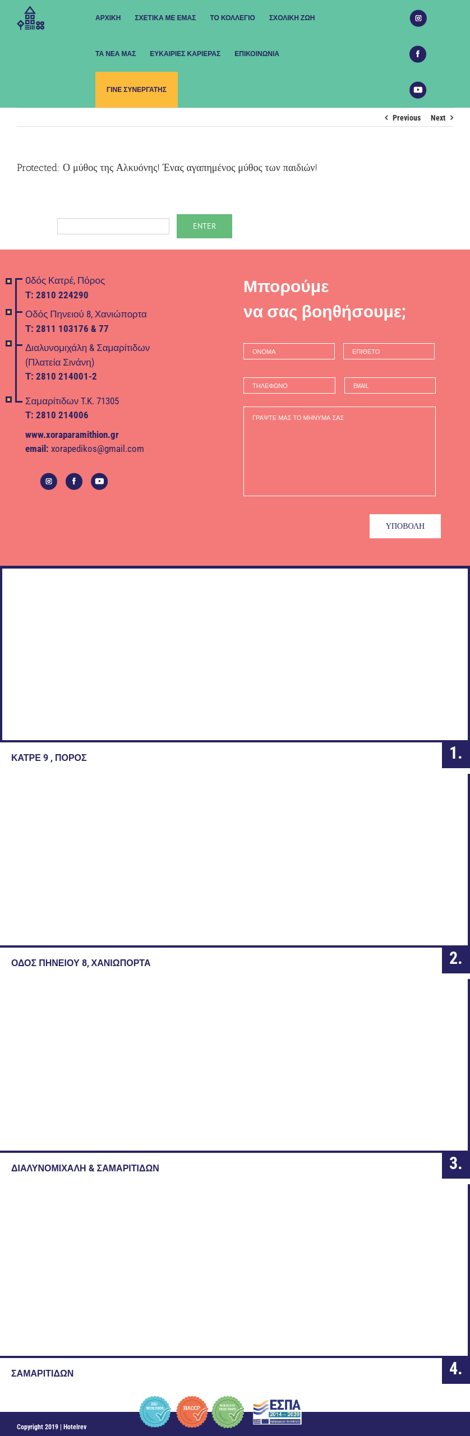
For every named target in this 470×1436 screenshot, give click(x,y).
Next (438, 117)
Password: (93, 225)
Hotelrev (74, 1422)
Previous (407, 117)
